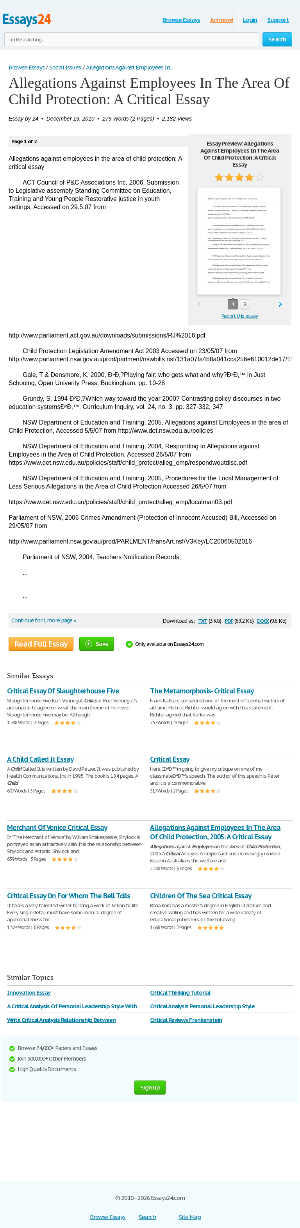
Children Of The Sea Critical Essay (200, 895)
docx (263, 620)
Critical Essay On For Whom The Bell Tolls (68, 895)
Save (96, 643)
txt (202, 620)
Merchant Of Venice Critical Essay (57, 827)
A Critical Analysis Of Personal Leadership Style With (72, 1006)
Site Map (190, 1217)
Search (147, 1217)
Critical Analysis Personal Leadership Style (202, 1006)
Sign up (150, 1087)
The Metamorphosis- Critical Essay (202, 690)
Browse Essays (181, 19)
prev (198, 304)
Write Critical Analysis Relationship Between (61, 1020)
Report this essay (239, 316)
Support (278, 19)
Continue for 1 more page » (43, 620)
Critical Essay (169, 759)
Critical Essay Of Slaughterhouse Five (63, 690)
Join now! (221, 19)
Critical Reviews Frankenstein (186, 1020)
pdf (229, 620)
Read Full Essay (41, 644)
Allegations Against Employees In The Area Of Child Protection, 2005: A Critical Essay (215, 832)
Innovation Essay (28, 992)
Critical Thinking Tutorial (180, 992)
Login (250, 19)
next (280, 304)
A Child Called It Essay (40, 759)
